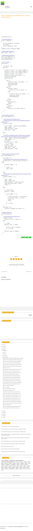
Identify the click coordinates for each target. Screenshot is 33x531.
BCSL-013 (6, 463)
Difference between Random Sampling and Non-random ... (13, 358)
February (4, 357)
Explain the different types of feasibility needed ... (12, 383)
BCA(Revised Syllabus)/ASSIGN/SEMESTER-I (16, 460)
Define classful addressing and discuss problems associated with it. (13, 443)
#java (2, 460)
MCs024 (9, 467)
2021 (3, 349)
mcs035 (28, 467)
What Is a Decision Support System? (9, 388)
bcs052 (2, 463)
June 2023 (2, 464)
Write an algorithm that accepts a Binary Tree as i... (12, 398)
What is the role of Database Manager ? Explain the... (12, 361)
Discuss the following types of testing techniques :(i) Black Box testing (13, 429)
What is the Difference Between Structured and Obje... (12, 403)
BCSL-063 (18, 463)
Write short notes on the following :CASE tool (11, 374)
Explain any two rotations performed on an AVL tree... (12, 369)
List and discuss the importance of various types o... (12, 380)
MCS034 (24, 467)
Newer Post (5, 271)
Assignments (6, 460)
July (3, 352)
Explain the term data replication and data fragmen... (12, 366)
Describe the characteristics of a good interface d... (12, 391)
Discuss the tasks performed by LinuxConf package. (10, 448)
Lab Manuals (8, 464)
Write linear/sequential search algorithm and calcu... (12, 372)
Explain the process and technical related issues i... (12, 379)
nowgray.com (3, 528)
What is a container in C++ (7, 404)
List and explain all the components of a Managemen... (12, 382)
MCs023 (6, 467)
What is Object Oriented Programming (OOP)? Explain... (12, 359)
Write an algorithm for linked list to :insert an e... (11, 407)
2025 (3, 344)
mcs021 (2, 467)
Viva (2, 470)
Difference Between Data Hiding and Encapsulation (12, 401)
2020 (3, 410)
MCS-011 (18, 464)
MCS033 (20, 467)
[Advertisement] (16, 26)
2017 (3, 414)
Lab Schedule (13, 464)
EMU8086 (22, 463)
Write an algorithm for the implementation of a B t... (12, 396)
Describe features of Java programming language (10, 426)
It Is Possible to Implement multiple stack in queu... (12, 399)
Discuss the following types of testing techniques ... (12, 375)
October (4, 350)
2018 (3, 412)
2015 (3, 417)
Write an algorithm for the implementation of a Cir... (12, 395)
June (4, 353)
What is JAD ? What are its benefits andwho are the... (12, 393)
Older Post (28, 271)
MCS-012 (22, 464)
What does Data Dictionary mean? (9, 390)
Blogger (18, 475)
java (28, 463)
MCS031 (13, 467)
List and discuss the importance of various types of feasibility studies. (13, 431)
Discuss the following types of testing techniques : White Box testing (13, 441)
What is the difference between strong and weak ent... (12, 364)
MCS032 (17, 467)
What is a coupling (6, 387)
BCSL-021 (10, 463)
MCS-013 (26, 464)
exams (26, 463)
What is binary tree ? (6, 367)
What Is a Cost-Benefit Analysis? (8, 385)
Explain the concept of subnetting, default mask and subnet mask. (13, 451)
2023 (3, 346)
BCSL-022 (14, 463)
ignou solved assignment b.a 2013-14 (7, 446)
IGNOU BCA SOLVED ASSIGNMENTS (15, 526)
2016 (3, 415)
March (4, 355)
